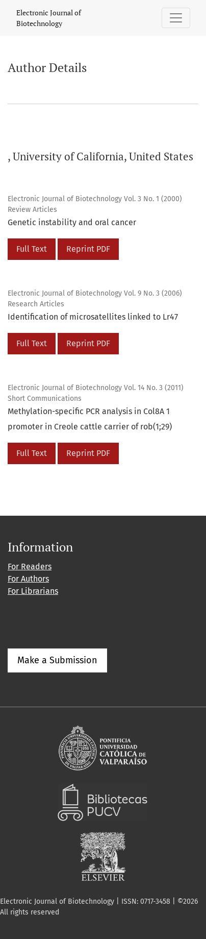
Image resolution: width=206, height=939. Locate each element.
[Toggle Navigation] (176, 18)
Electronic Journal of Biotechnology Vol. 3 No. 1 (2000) (95, 199)
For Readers (30, 566)
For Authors (28, 579)
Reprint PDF (88, 249)
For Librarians (33, 591)
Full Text (31, 249)
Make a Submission (57, 660)
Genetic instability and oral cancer (72, 222)
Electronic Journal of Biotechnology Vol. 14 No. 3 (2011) (96, 387)
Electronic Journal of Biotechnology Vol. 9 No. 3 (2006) (95, 293)
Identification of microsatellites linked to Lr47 (93, 317)
